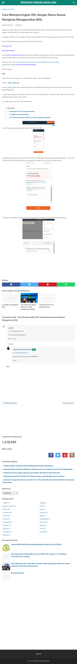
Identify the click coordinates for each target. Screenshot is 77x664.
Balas (10, 338)
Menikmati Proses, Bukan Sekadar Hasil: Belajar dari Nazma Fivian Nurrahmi (32, 473)
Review (43, 522)
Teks (43, 525)
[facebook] (11, 285)
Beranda (38, 654)
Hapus (14, 338)
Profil (42, 506)
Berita (6, 509)
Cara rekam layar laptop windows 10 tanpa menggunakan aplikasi (30, 117)
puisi (42, 509)
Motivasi (7, 535)
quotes (43, 512)
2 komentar (18, 25)
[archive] (10, 493)
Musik (43, 503)
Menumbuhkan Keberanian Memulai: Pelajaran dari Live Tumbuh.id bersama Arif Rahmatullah (38, 469)
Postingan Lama (68, 403)
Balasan (11, 344)
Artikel (6, 503)
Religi (42, 516)
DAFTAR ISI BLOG (17, 573)
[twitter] (29, 285)
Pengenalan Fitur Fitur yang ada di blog (21, 111)
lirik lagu (6, 528)
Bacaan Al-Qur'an (9, 506)
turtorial (43, 532)
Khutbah (7, 525)
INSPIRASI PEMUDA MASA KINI (38, 2)
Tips (43, 528)
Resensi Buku (45, 519)
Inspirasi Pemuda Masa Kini (22, 349)
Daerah (6, 519)
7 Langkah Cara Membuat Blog (19, 114)
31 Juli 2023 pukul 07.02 (20, 353)
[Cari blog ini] (74, 2)
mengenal (7, 532)
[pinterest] (47, 285)
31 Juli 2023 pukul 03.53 (16, 331)
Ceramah (7, 512)
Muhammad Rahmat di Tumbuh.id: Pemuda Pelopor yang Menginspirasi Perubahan (34, 476)
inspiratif (7, 522)
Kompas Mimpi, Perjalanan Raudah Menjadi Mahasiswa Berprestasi (28, 466)
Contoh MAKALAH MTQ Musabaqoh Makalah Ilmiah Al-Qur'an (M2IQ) (36, 544)
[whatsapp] (66, 285)
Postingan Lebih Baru (10, 403)
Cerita (6, 516)
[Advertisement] (38, 419)
